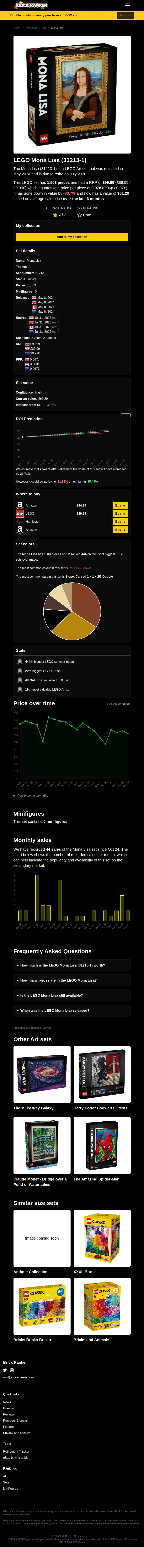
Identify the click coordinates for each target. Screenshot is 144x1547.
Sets (6, 1482)
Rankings (31, 28)
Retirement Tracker (16, 1451)
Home (17, 28)
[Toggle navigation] (128, 5)
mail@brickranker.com (18, 1377)
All (5, 1476)
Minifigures (10, 1488)
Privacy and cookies (16, 1433)
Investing (9, 1408)
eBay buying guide (16, 1457)
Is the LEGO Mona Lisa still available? (51, 995)
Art (44, 28)
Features (9, 1426)
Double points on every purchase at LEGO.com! (45, 15)
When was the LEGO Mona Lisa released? (54, 1010)
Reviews (9, 1414)
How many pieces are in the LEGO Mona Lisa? (58, 980)
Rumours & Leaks (15, 1420)
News (7, 1402)
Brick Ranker (15, 1362)
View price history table (32, 795)
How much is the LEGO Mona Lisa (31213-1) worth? (62, 965)
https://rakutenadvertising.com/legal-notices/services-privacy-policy (102, 1523)
